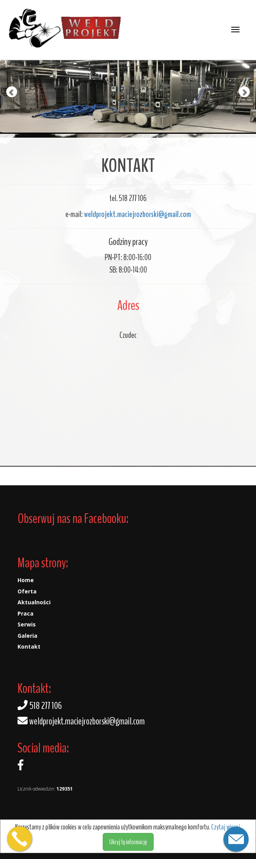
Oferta (27, 591)
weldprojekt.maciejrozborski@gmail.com (137, 214)
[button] (6, 67)
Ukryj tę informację (128, 842)
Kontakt (29, 646)
